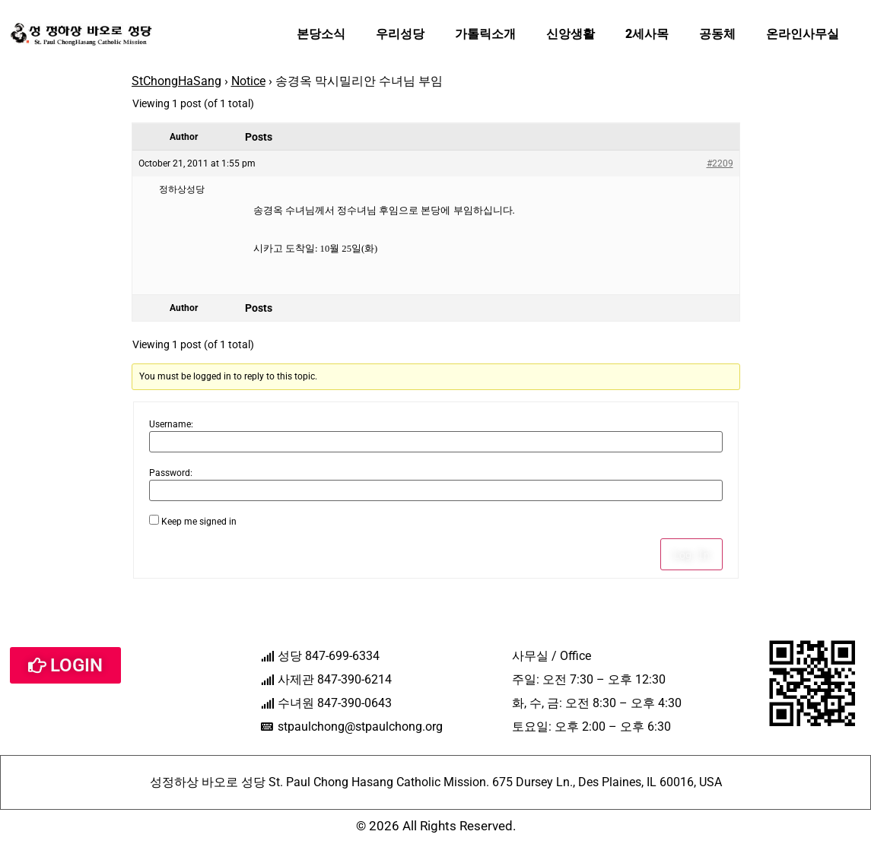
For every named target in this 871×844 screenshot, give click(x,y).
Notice (248, 81)
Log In (691, 554)
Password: (170, 473)
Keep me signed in (199, 521)
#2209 (720, 163)
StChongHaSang (176, 81)
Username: (171, 424)
